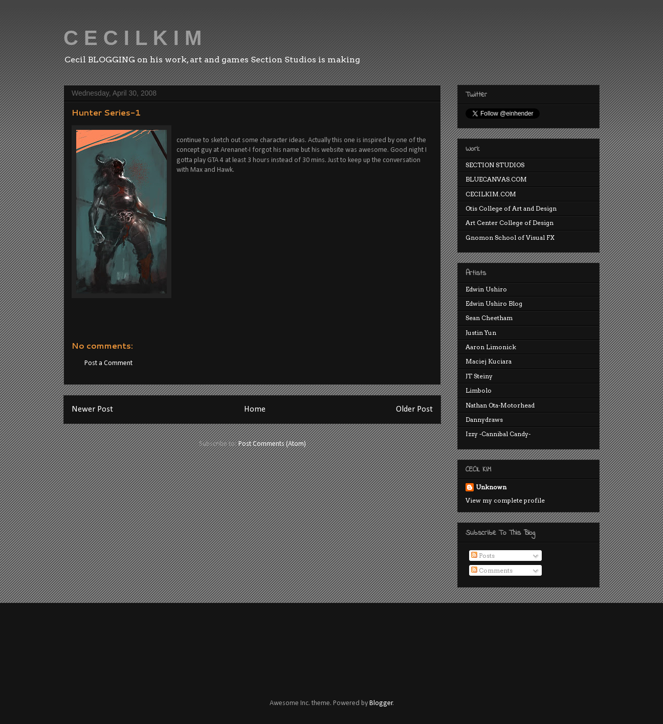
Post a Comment (108, 363)
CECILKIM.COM (491, 194)
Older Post (414, 409)
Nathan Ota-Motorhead (500, 405)
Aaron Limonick (491, 347)
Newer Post (92, 409)
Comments (492, 570)
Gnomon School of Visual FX (510, 237)
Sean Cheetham (489, 318)
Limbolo (479, 390)
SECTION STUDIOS (495, 165)
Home (255, 409)
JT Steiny (479, 376)
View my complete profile (505, 500)
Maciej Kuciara (489, 361)
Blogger (381, 703)
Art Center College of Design (510, 223)
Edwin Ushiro (486, 289)
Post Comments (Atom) (272, 444)
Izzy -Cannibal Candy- (498, 434)
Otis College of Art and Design (511, 208)
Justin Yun (481, 332)
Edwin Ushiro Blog (494, 303)
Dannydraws (484, 419)
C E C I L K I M (132, 38)
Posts (483, 555)
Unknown (491, 487)
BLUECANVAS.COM (496, 179)
